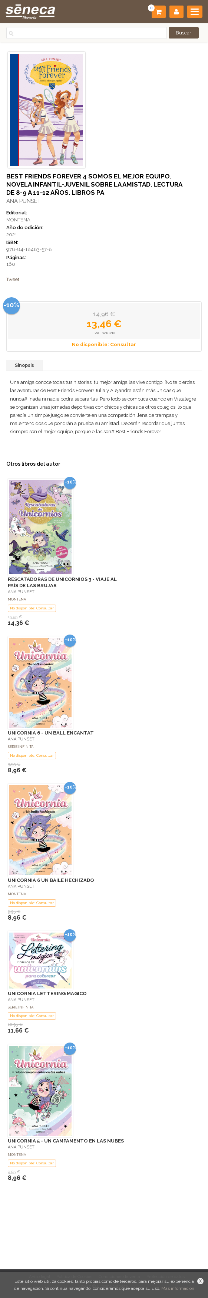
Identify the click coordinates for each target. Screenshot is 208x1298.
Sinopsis (24, 365)
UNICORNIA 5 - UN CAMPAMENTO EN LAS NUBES (66, 1141)
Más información (177, 1288)
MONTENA (18, 220)
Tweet (12, 279)
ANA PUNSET (23, 201)
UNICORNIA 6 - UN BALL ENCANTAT (51, 733)
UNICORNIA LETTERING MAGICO (47, 993)
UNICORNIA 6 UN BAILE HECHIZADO (51, 880)
